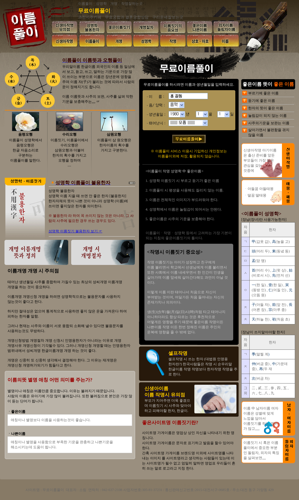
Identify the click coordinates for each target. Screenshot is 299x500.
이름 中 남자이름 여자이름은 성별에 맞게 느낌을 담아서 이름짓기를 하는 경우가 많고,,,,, (260, 418)
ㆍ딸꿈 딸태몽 (255, 195)
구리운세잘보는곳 (167, 17)
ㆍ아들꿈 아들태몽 (259, 189)
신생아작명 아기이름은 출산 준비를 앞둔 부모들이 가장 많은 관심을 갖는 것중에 (260, 160)
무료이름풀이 (94, 11)
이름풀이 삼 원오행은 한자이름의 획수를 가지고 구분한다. (114, 145)
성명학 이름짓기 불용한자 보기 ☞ (75, 231)
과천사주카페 (89, 17)
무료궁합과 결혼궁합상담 (127, 17)
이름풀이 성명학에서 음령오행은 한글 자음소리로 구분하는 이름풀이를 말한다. (25, 150)
